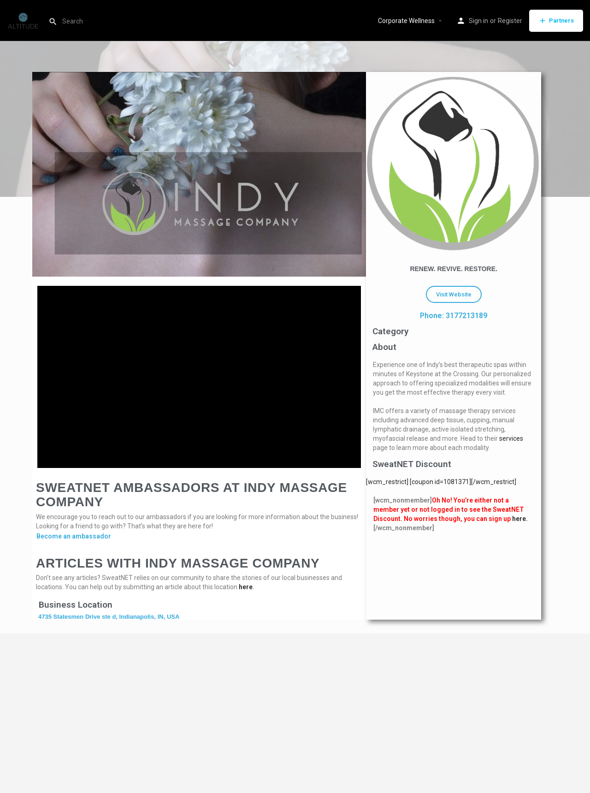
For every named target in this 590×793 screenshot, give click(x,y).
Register (510, 20)
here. (520, 518)
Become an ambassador (73, 536)
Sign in (478, 20)
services (511, 438)
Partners (556, 21)
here (246, 587)
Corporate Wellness (406, 20)
